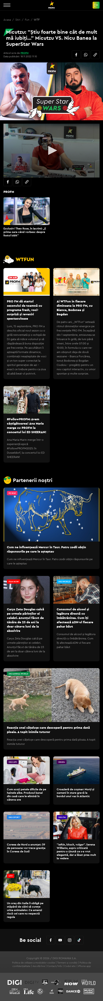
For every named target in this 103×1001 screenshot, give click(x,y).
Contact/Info (54, 966)
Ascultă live (38, 966)
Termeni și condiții (67, 962)
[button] (51, 150)
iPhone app (84, 966)
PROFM (25, 53)
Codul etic (70, 966)
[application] (51, 151)
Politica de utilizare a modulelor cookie (33, 962)
